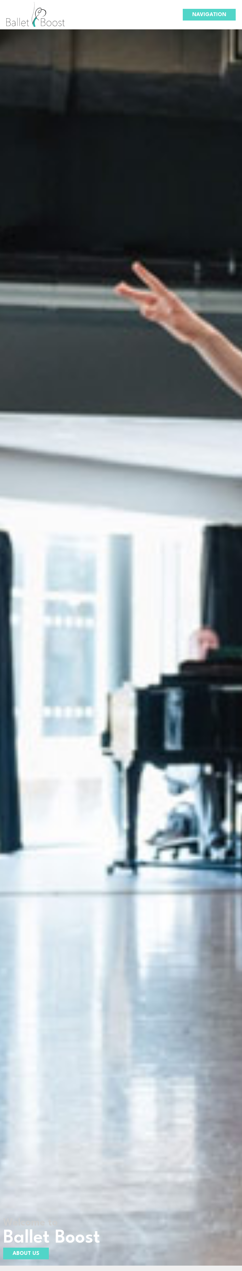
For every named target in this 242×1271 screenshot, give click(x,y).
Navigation (209, 14)
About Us (26, 1253)
